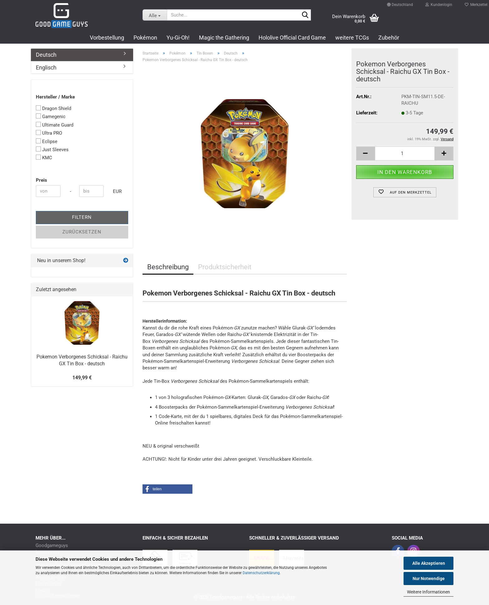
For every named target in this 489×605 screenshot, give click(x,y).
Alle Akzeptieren (428, 563)
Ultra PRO (49, 133)
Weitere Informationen (428, 591)
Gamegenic (50, 116)
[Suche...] (155, 15)
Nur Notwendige (429, 578)
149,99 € (82, 378)
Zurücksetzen (81, 232)
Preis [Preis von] (41, 180)
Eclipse (46, 141)
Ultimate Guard (54, 125)
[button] (400, 2)
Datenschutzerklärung (261, 573)
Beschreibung (168, 267)
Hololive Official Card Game (292, 37)
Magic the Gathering (224, 37)
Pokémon (145, 37)
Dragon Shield (53, 108)
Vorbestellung (107, 37)
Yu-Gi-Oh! (178, 37)
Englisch (46, 67)
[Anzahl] (405, 153)
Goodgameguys (52, 545)
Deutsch (46, 54)
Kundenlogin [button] (438, 3)
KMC (44, 158)
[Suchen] (305, 15)
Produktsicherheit (224, 267)
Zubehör (388, 37)
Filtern (82, 217)
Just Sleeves (52, 149)
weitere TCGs (352, 37)
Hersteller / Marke (55, 97)
